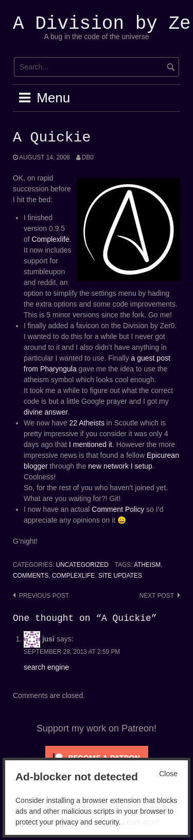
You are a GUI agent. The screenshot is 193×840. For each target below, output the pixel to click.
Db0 (88, 157)
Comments (30, 575)
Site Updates (120, 575)
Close (168, 774)
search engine (46, 667)
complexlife (73, 575)
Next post (156, 595)
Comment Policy (118, 509)
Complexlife (50, 239)
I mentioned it (90, 444)
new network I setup (120, 466)
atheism (147, 564)
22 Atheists (86, 423)
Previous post (44, 595)
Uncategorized (82, 564)
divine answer (45, 412)
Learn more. (141, 822)
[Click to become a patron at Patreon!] (96, 757)
